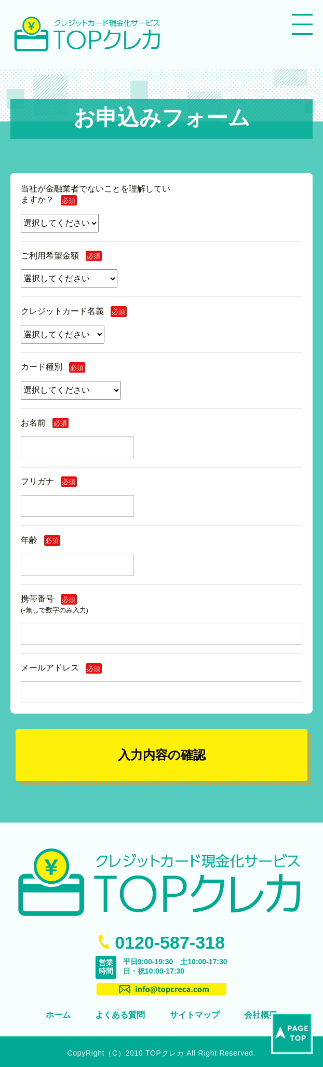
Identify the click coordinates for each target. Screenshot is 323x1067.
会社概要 (260, 1014)
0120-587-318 (170, 942)
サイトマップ (195, 1014)
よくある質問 (120, 1014)
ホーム (58, 1014)
